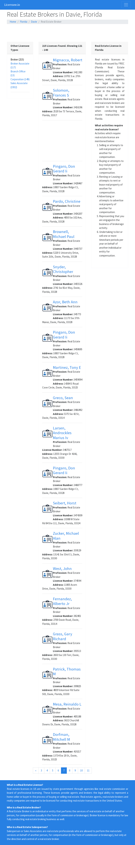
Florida (23, 21)
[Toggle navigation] (126, 4)
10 (81, 770)
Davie (34, 21)
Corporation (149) (20, 79)
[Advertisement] (67, 33)
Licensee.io (12, 5)
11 (88, 770)
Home (13, 21)
